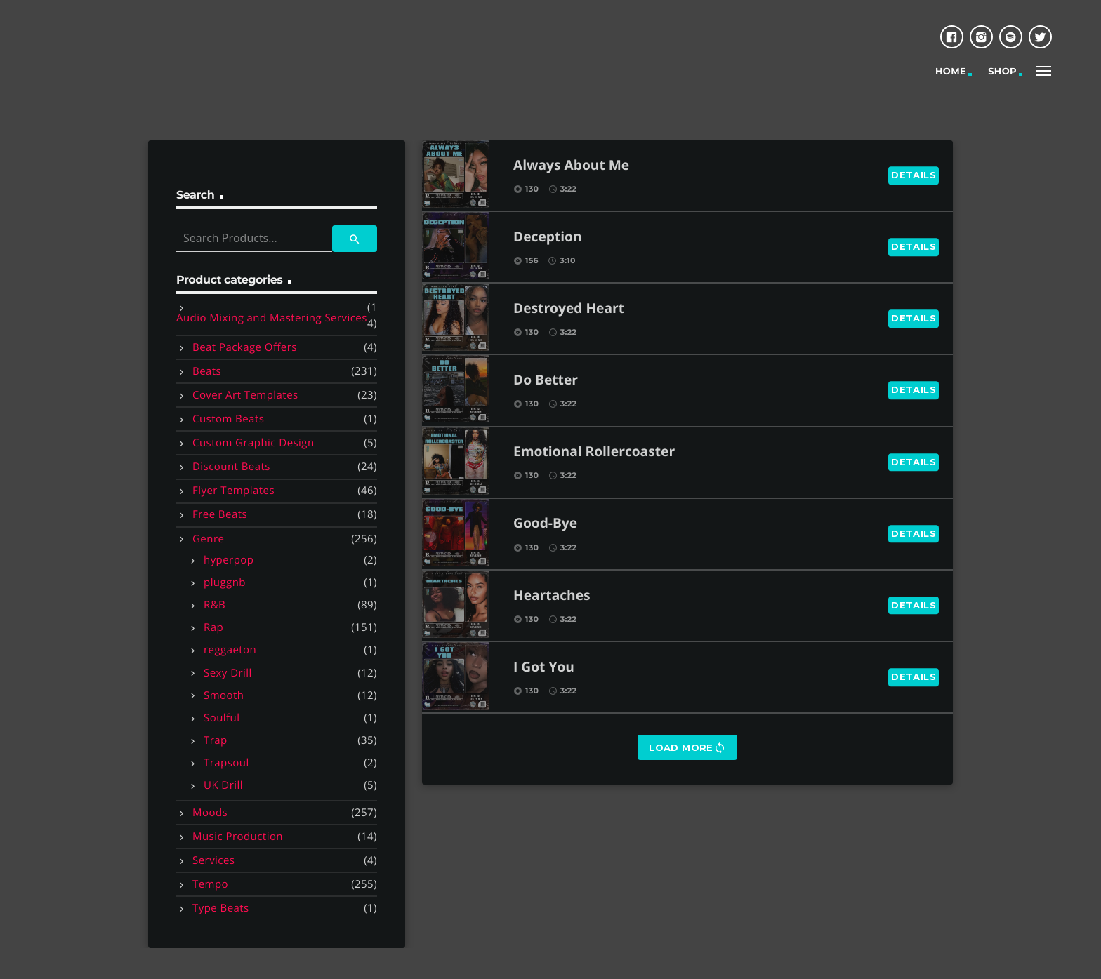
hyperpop (228, 560)
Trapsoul (226, 763)
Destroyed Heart (568, 309)
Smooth (224, 695)
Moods (210, 813)
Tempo (210, 884)
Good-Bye (545, 524)
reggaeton (230, 650)
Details (913, 174)
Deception (547, 237)
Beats (206, 371)
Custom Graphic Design (253, 443)
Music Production (237, 837)
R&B (214, 605)
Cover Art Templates (245, 395)
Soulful (221, 718)
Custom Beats (228, 419)
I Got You (543, 668)
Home (950, 71)
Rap (213, 627)
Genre (208, 539)
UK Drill (223, 785)
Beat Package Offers (244, 347)
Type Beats (220, 908)
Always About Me (571, 166)
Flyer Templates (233, 491)
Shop (1002, 71)
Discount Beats (231, 467)
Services (213, 860)
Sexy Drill (228, 673)
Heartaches (552, 596)
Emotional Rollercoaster (594, 452)
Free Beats (219, 514)
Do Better (545, 381)
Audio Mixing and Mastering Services (271, 318)
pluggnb (225, 582)
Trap (216, 740)
